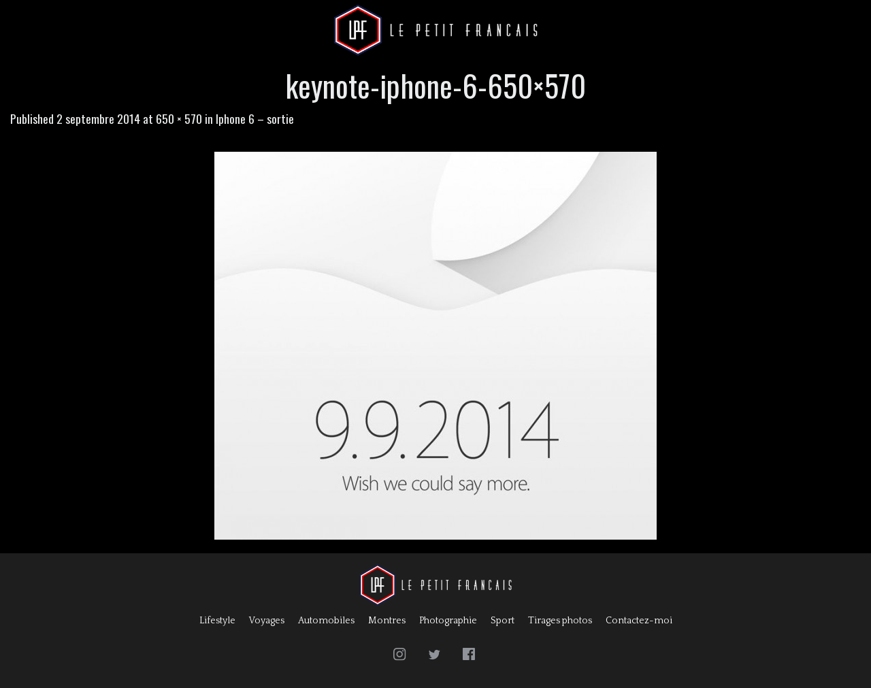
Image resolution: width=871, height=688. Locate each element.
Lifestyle (217, 620)
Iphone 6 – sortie (255, 118)
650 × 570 (179, 118)
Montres (387, 620)
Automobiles (326, 620)
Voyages (266, 620)
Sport (502, 620)
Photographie (448, 620)
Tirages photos (560, 620)
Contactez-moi (639, 620)
